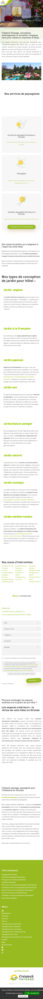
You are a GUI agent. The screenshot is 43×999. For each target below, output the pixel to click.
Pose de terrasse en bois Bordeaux (14, 893)
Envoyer (33, 680)
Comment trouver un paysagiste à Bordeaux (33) (19, 887)
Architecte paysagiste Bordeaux (13, 877)
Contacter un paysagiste (21, 227)
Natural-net (30, 983)
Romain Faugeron (20, 983)
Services (5, 918)
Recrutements (7, 945)
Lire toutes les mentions (21, 674)
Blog (3, 942)
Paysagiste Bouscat (8, 579)
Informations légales (9, 898)
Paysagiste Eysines (21, 566)
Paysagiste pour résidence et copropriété (17, 937)
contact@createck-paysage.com (13, 611)
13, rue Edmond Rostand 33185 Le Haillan (16, 615)
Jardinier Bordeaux (9, 882)
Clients (4, 921)
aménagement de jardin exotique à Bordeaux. (19, 500)
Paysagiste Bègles (7, 572)
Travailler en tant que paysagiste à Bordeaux (18, 895)
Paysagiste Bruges (7, 581)
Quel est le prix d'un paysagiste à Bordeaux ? (18, 890)
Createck (5, 916)
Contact (4, 939)
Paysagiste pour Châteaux (11, 926)
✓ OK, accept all (31, 993)
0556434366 (6, 608)
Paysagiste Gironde (8, 566)
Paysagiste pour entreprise (12, 929)
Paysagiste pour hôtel (10, 934)
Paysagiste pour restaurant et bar (14, 932)
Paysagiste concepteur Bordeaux (14, 880)
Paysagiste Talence (35, 581)
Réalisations (6, 913)
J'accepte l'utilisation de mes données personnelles (19, 658)
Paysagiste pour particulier (11, 924)
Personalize (23, 996)
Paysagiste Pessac (34, 570)
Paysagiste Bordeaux (9, 874)
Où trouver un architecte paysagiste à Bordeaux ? (19, 885)
